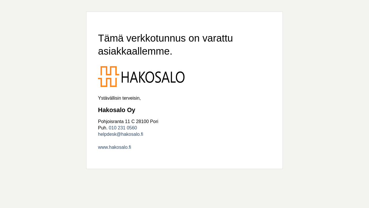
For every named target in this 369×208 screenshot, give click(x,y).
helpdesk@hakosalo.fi (120, 134)
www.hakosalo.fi (114, 147)
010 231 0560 (123, 127)
